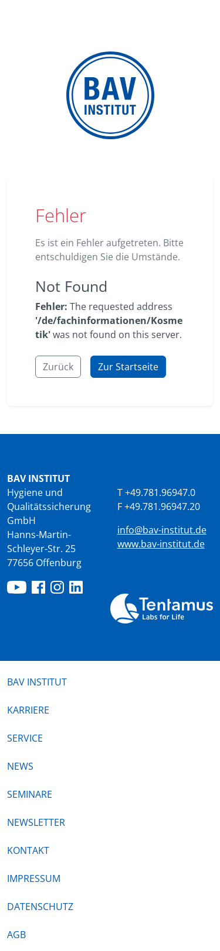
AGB (16, 934)
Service (25, 738)
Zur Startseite (128, 366)
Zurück (58, 366)
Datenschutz (40, 906)
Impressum (33, 878)
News (20, 766)
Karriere (28, 710)
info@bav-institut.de (162, 529)
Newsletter (36, 822)
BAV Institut (37, 682)
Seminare (29, 794)
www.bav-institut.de (161, 543)
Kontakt (28, 850)
